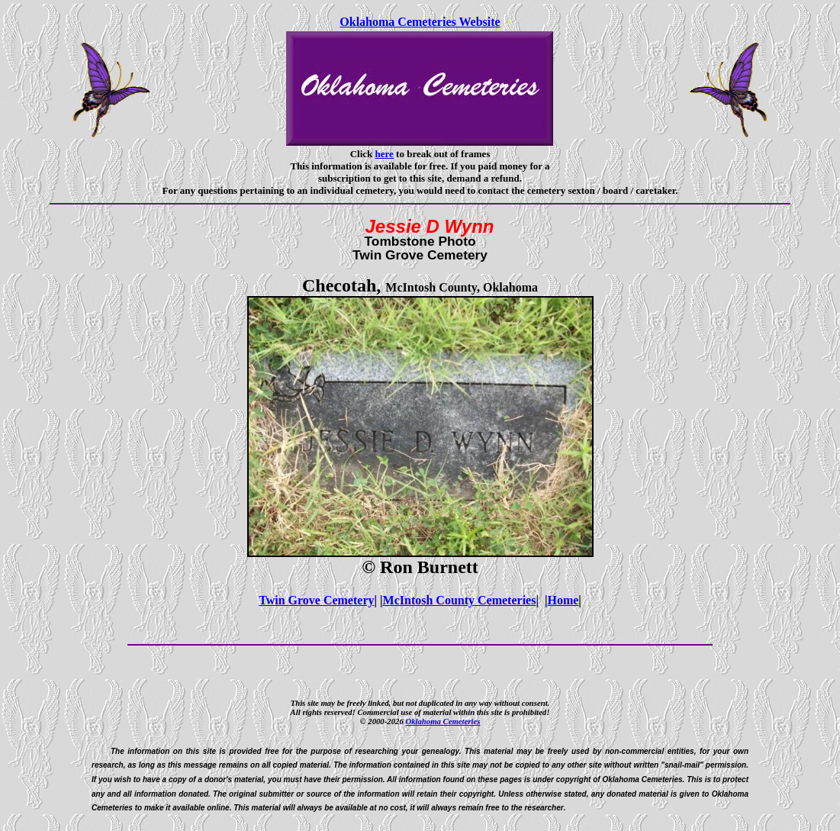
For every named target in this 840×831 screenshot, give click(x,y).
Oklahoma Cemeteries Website (420, 21)
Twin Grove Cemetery (316, 600)
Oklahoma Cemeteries (442, 721)
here (384, 153)
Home (562, 600)
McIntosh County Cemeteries (459, 600)
